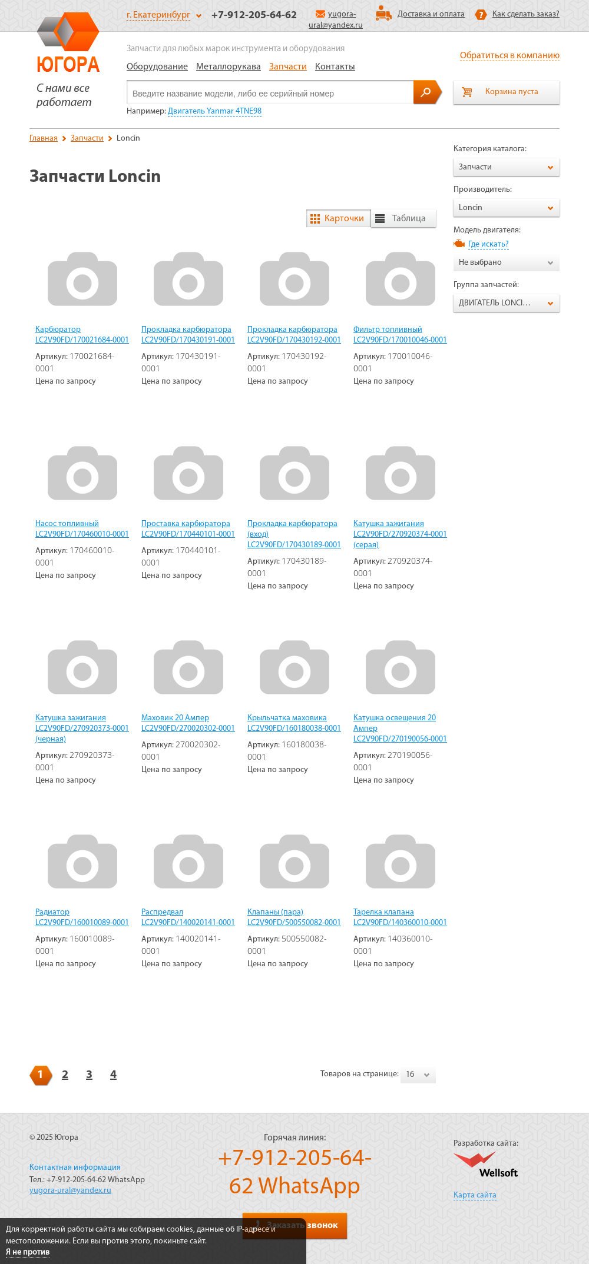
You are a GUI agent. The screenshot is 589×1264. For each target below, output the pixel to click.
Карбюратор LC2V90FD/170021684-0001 (82, 335)
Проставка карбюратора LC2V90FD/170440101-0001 (188, 529)
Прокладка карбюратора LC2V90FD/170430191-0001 (188, 335)
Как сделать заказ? (526, 14)
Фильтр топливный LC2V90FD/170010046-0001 (400, 335)
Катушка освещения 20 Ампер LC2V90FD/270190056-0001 (400, 729)
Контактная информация (75, 1167)
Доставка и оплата (431, 14)
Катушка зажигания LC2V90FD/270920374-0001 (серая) (400, 535)
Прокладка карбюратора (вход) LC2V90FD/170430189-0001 (294, 535)
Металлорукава (228, 67)
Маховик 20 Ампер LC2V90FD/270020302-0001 (188, 723)
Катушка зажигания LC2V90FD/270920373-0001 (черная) (82, 729)
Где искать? (488, 244)
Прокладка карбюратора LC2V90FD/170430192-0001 (294, 335)
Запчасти (288, 67)
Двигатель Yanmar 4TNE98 (215, 111)
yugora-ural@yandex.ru (70, 1190)
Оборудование (157, 67)
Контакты (335, 67)
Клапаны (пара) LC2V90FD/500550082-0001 (294, 917)
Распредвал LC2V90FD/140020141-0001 (188, 917)
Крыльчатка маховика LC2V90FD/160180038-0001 (294, 723)
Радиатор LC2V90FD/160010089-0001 (82, 917)
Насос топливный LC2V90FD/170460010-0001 (82, 529)
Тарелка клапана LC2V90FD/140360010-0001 (400, 917)
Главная (43, 138)
